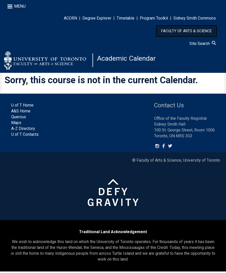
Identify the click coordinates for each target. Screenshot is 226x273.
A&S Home (21, 112)
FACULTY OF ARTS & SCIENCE (186, 31)
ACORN (70, 18)
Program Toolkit (154, 18)
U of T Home (22, 106)
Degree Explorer (96, 18)
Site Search (202, 43)
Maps (16, 124)
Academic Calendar (127, 59)
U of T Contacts (25, 135)
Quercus (18, 118)
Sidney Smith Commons (194, 18)
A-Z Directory (23, 130)
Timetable (125, 18)
